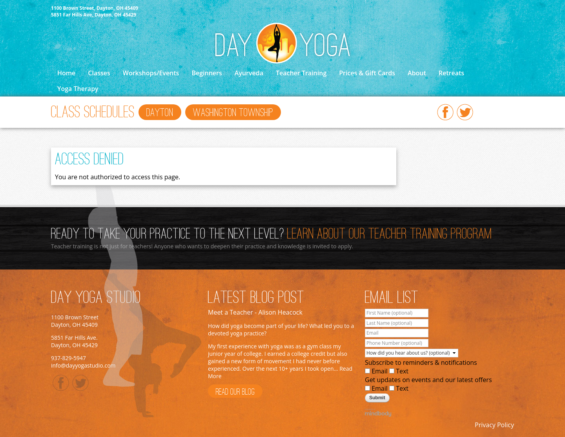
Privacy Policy (494, 425)
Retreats (451, 73)
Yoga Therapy (77, 88)
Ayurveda (249, 73)
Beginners (206, 73)
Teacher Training (301, 73)
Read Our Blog (235, 392)
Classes (99, 73)
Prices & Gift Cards (367, 73)
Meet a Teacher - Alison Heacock (255, 312)
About (417, 73)
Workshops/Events (151, 73)
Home (66, 73)
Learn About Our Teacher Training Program (389, 234)
